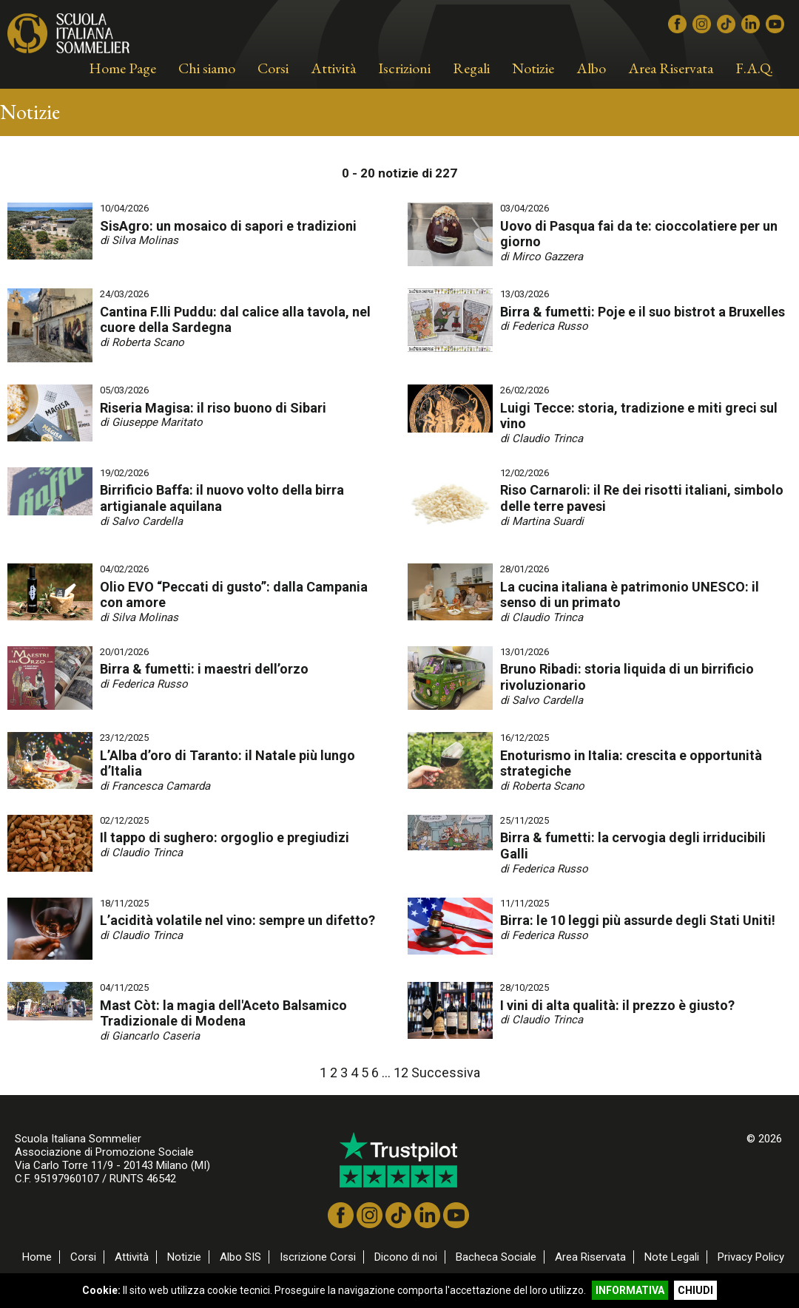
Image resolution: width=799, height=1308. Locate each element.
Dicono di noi (405, 1257)
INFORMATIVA (630, 1290)
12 (401, 1072)
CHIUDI (695, 1290)
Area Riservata (590, 1257)
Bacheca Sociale (496, 1257)
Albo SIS (240, 1257)
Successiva (445, 1072)
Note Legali (671, 1257)
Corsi (83, 1257)
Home (37, 1257)
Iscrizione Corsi (318, 1257)
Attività (132, 1257)
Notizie (184, 1257)
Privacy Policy (751, 1257)
